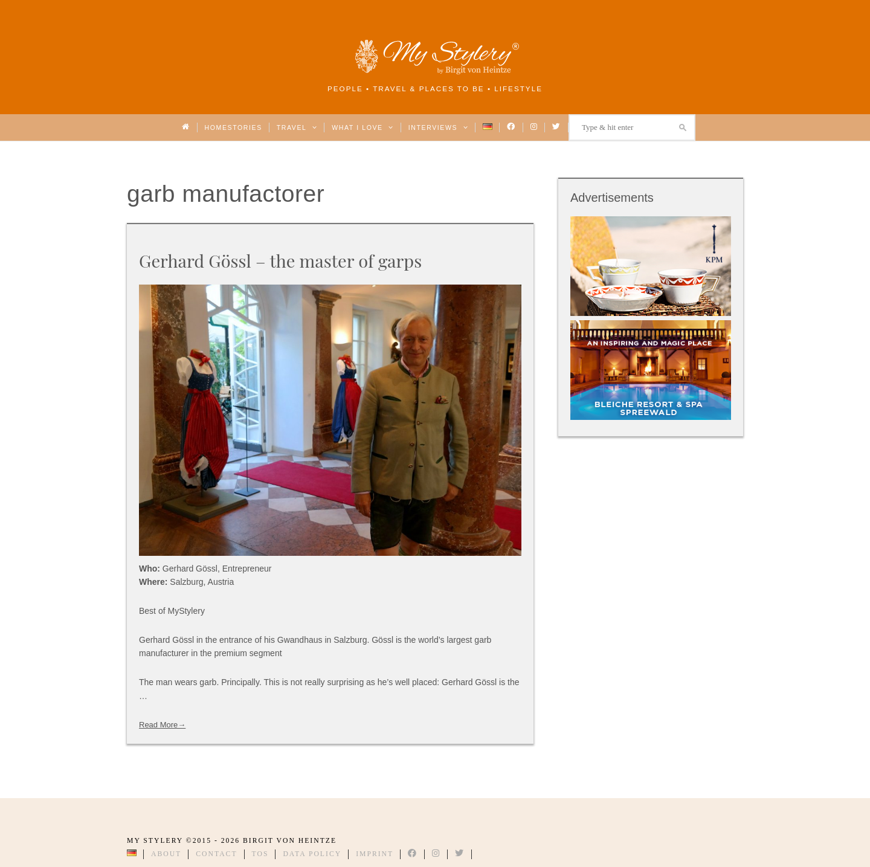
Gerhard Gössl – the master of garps (280, 260)
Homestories (233, 127)
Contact (216, 854)
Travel (297, 127)
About (166, 854)
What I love (363, 127)
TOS (260, 854)
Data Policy (312, 854)
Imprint (374, 854)
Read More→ (162, 724)
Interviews (438, 127)
